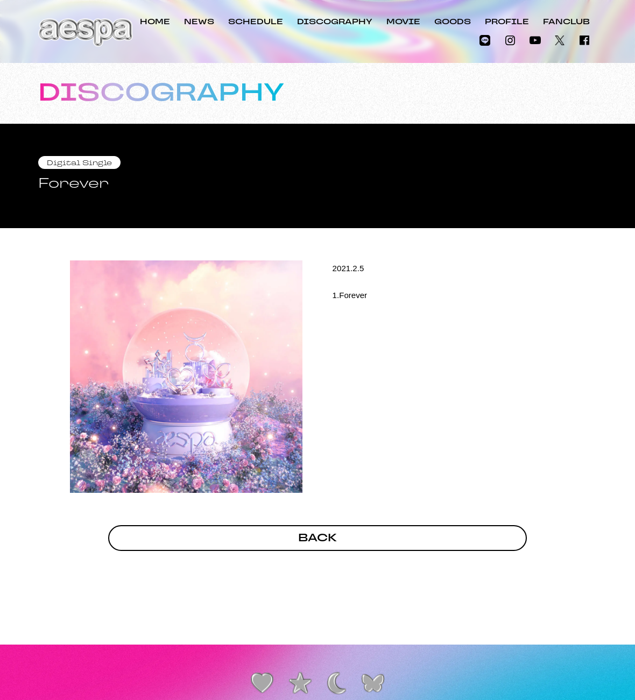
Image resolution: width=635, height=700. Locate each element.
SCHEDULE (255, 22)
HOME (155, 22)
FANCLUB (566, 22)
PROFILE (507, 22)
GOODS (452, 22)
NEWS (199, 22)
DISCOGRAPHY (334, 22)
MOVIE (403, 22)
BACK (317, 538)
